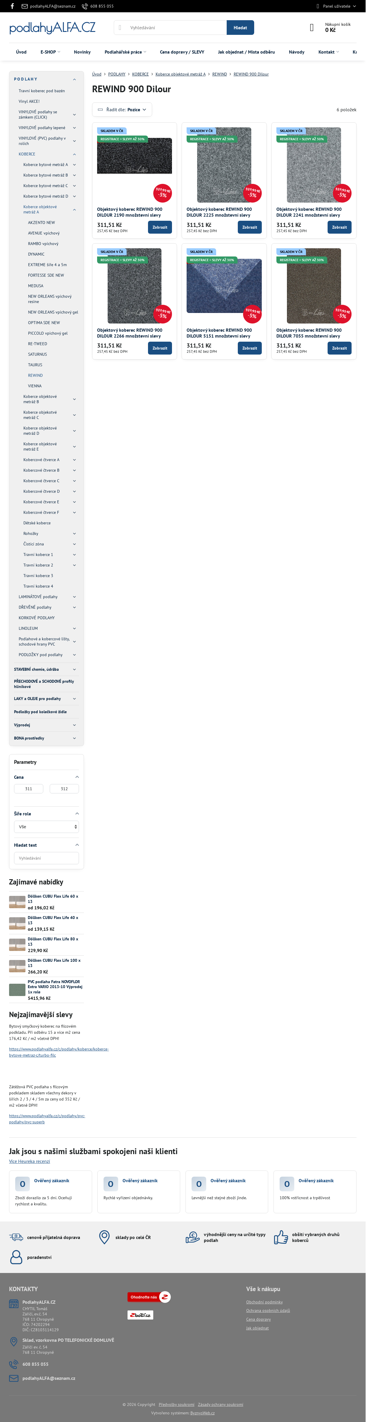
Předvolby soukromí (177, 1404)
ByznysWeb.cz (202, 1413)
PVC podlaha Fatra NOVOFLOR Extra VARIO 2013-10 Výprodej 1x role (55, 987)
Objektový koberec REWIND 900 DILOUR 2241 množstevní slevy (309, 212)
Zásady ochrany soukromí (220, 1404)
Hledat (240, 27)
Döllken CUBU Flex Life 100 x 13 (54, 963)
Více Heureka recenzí (29, 1161)
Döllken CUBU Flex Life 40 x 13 (53, 920)
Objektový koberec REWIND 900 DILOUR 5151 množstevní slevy (219, 333)
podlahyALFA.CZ (52, 27)
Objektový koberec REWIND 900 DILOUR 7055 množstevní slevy (309, 333)
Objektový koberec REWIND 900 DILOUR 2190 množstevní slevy (129, 212)
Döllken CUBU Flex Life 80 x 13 (53, 941)
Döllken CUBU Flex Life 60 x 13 (53, 899)
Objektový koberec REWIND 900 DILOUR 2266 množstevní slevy (129, 333)
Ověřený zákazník (51, 1180)
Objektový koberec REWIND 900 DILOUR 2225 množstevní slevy (219, 212)
